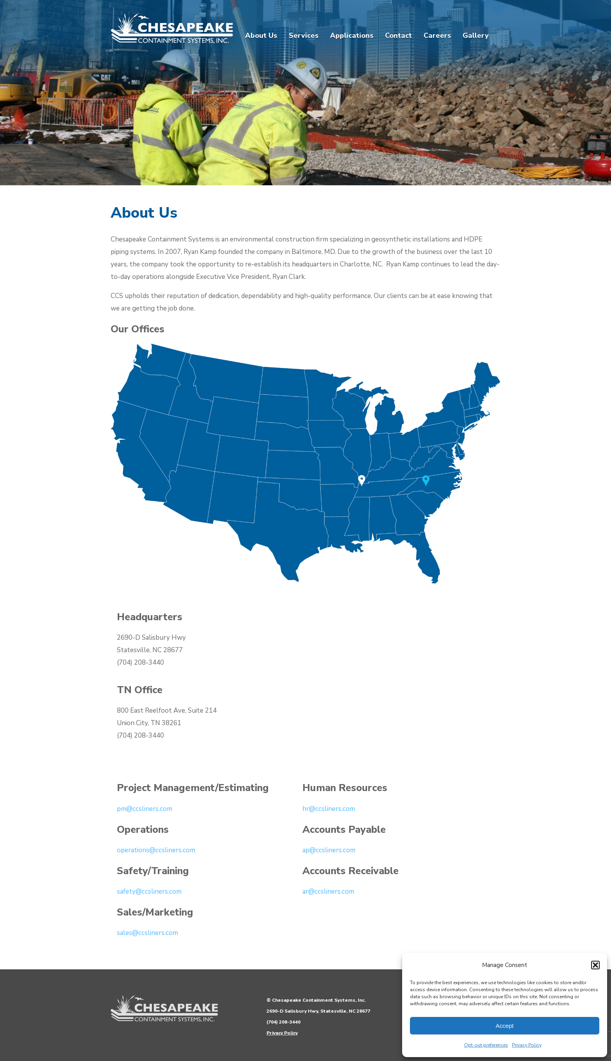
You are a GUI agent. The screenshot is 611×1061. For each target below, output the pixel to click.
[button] (595, 965)
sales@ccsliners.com (147, 932)
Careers (437, 35)
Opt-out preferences (486, 1045)
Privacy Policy (527, 1045)
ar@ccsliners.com (328, 891)
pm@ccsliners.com (144, 808)
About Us (261, 35)
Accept (505, 1025)
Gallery (476, 35)
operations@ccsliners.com (156, 850)
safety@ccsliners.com (149, 891)
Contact (398, 35)
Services (303, 35)
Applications (351, 35)
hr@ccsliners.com (328, 808)
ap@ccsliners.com (328, 850)
